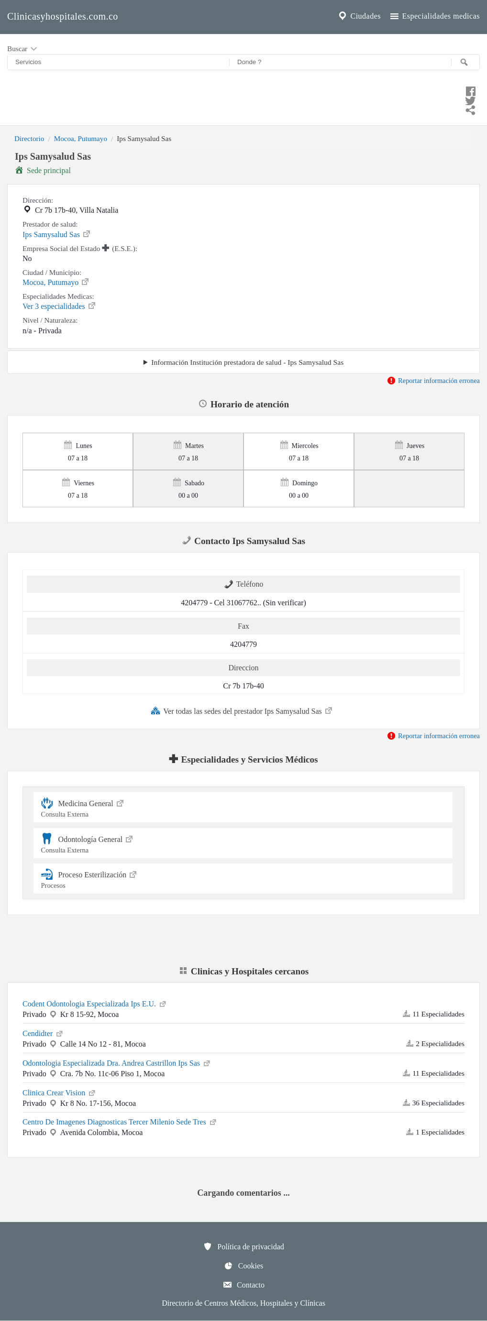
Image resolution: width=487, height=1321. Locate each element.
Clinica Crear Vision (59, 1092)
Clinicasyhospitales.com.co (62, 16)
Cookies (243, 1265)
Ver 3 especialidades (59, 305)
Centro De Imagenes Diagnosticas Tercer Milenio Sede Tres (120, 1121)
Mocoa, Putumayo (80, 138)
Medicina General (243, 807)
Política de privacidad (243, 1246)
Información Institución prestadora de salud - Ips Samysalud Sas (247, 362)
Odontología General (243, 843)
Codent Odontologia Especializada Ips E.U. (94, 1003)
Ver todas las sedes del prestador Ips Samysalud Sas (242, 710)
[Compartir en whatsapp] (243, 109)
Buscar (23, 49)
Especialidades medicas (434, 16)
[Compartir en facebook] (243, 90)
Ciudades (359, 16)
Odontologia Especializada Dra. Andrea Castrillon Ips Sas (116, 1062)
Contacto (243, 1284)
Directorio (29, 138)
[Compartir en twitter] (243, 99)
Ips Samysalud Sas (56, 234)
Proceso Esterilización (243, 878)
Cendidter (43, 1032)
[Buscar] (465, 62)
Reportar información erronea (433, 380)
